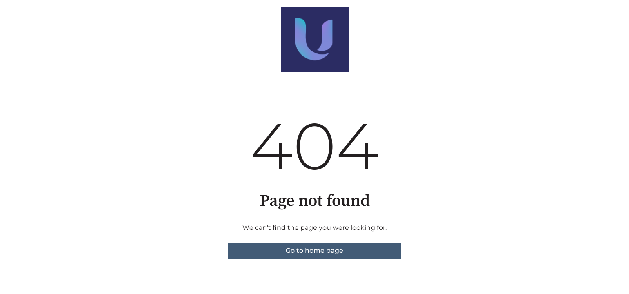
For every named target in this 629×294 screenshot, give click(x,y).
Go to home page (314, 250)
